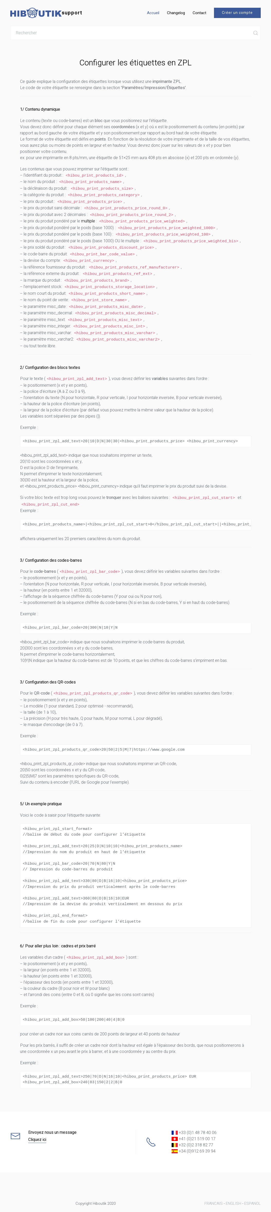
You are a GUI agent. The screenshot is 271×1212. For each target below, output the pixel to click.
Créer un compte (237, 12)
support (46, 13)
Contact (199, 13)
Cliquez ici (37, 1127)
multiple (88, 218)
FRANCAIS (213, 1191)
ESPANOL (252, 1191)
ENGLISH (233, 1191)
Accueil (153, 13)
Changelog (176, 13)
